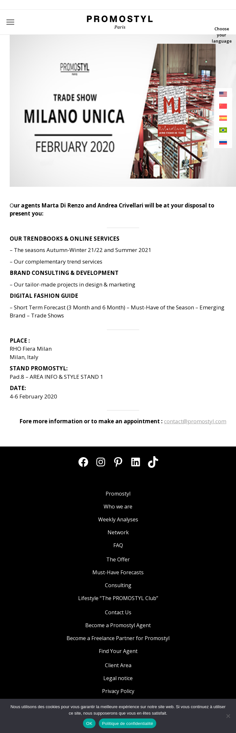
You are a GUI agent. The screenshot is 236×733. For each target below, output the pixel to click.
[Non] (228, 716)
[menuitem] (223, 94)
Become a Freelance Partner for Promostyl (118, 638)
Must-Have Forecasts (118, 572)
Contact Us (118, 612)
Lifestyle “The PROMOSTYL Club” (118, 598)
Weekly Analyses (118, 519)
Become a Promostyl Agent (118, 625)
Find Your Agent (118, 651)
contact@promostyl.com (195, 421)
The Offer (118, 559)
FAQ (118, 545)
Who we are (118, 506)
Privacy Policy (118, 691)
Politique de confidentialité (127, 723)
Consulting (118, 585)
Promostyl (118, 493)
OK (89, 723)
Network (118, 532)
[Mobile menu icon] (10, 22)
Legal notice (118, 678)
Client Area (118, 665)
